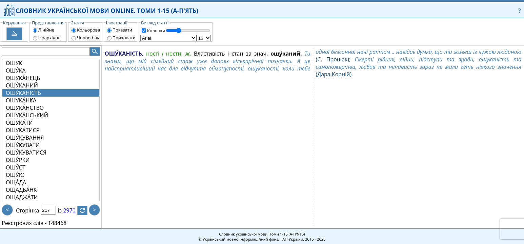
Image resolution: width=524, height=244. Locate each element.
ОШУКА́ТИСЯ (23, 130)
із (64, 210)
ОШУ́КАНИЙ (22, 85)
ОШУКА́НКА (21, 100)
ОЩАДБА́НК (21, 190)
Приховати (124, 38)
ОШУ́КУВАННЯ (25, 137)
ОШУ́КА (16, 70)
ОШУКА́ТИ (19, 122)
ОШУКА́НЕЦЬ (23, 78)
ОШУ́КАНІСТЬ (23, 93)
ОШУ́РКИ (17, 160)
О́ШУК (14, 63)
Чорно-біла (89, 38)
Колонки (156, 30)
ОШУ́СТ (15, 167)
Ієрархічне (49, 38)
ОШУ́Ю (15, 175)
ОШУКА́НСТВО (25, 107)
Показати (122, 30)
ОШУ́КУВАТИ (23, 145)
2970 (73, 210)
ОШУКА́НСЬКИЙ (27, 115)
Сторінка (27, 210)
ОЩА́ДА (16, 182)
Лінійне (46, 30)
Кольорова (88, 30)
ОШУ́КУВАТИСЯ (26, 152)
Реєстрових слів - (24, 223)
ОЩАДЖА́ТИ (22, 197)
